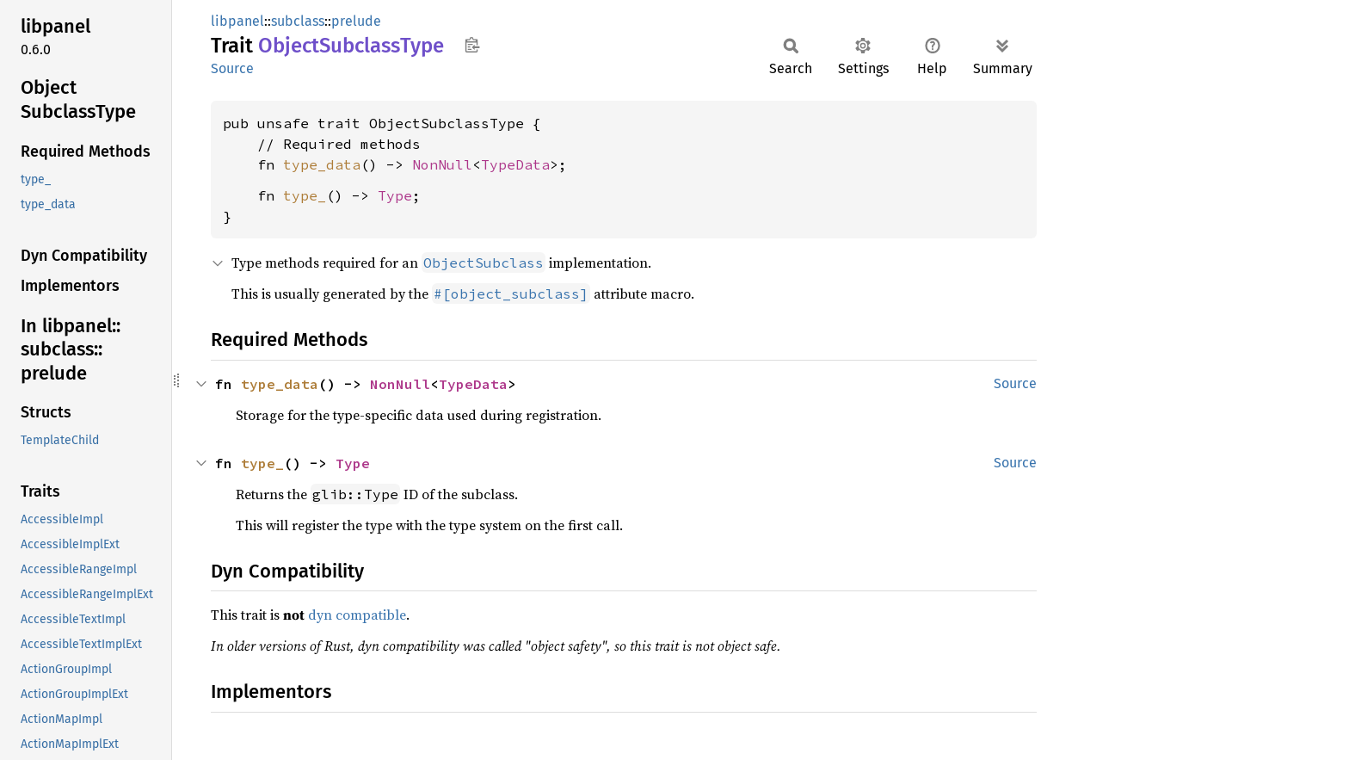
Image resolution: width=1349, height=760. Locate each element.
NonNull (442, 164)
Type (395, 195)
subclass (297, 21)
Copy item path (472, 44)
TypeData (515, 164)
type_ (304, 195)
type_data (321, 164)
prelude (356, 21)
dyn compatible (357, 614)
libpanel (237, 21)
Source (232, 68)
